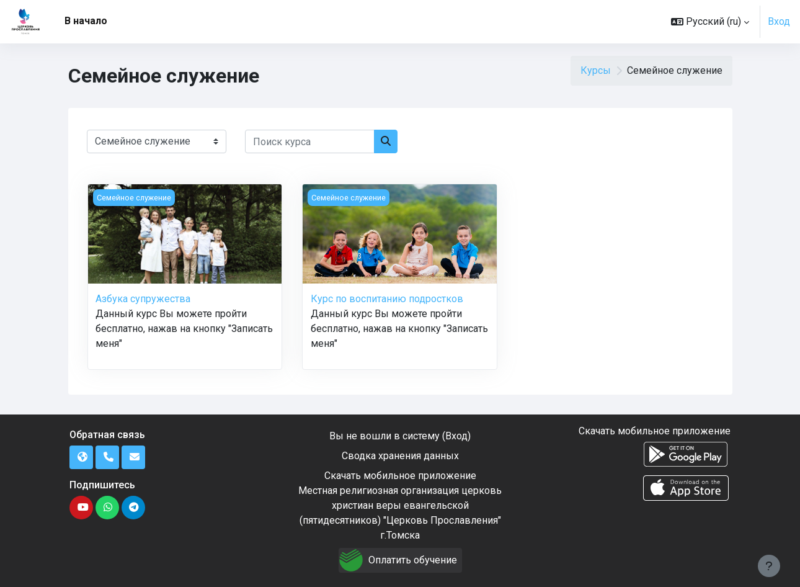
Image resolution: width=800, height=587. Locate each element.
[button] (710, 21)
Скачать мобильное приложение (400, 476)
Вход (779, 21)
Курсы (595, 70)
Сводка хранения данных (400, 456)
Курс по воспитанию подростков (387, 299)
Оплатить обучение (412, 560)
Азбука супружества (143, 299)
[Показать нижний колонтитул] (769, 566)
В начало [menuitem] (85, 21)
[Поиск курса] (310, 141)
